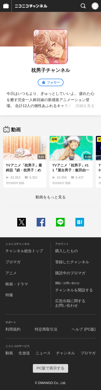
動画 (9, 353)
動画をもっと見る (51, 197)
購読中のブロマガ (70, 273)
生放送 (24, 353)
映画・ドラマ (16, 284)
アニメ (11, 273)
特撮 (9, 295)
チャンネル (65, 353)
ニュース (43, 353)
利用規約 (12, 329)
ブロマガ (12, 262)
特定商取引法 (46, 329)
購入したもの (66, 251)
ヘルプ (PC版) (84, 329)
